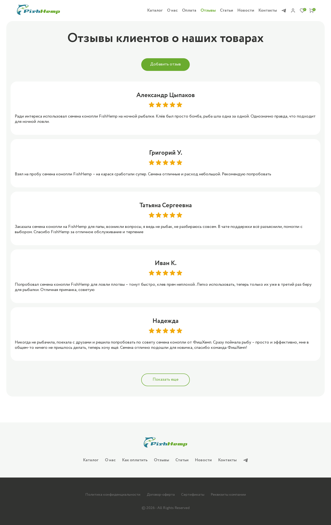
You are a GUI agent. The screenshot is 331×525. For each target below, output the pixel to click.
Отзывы (208, 11)
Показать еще (165, 380)
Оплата (189, 11)
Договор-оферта (161, 494)
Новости (245, 11)
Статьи (226, 11)
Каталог (155, 11)
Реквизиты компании (228, 494)
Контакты (267, 11)
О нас (172, 11)
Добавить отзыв (165, 65)
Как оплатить (135, 460)
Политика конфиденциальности (112, 494)
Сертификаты (192, 494)
